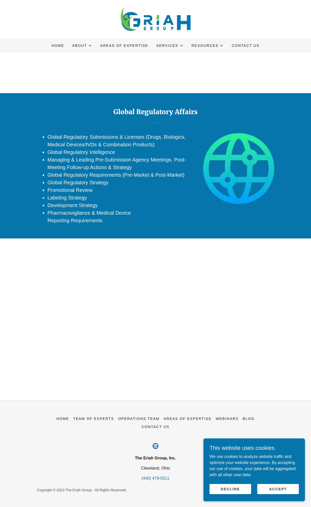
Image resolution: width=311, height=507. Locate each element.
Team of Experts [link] (93, 419)
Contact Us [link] (246, 46)
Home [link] (57, 46)
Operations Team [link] (139, 419)
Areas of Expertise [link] (124, 46)
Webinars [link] (227, 419)
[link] (155, 19)
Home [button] (62, 419)
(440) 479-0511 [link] (155, 478)
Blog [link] (249, 419)
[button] (82, 46)
